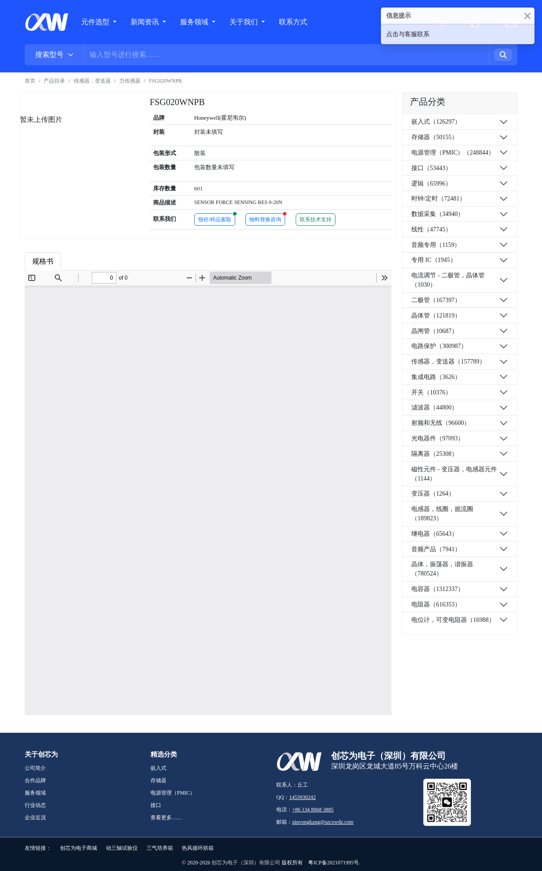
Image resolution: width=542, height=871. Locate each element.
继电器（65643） (434, 533)
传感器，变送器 (92, 81)
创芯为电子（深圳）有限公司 (245, 863)
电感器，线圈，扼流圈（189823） (442, 514)
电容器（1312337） (437, 589)
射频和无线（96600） (440, 423)
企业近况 (35, 817)
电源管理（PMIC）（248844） (452, 152)
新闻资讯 (146, 22)
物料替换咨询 (267, 218)
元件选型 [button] (95, 22)
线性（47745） (431, 229)
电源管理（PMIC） (173, 793)
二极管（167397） (436, 300)
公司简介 (35, 768)
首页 (30, 81)
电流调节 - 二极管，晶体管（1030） (448, 280)
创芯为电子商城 (78, 848)
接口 (156, 805)
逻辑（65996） (431, 183)
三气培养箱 (160, 848)
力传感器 (129, 81)
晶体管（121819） (436, 315)
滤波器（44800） (434, 407)
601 (198, 188)
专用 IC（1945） (433, 260)
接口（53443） (431, 168)
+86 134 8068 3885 (313, 810)
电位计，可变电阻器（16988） (453, 620)
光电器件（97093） (437, 438)
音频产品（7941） (436, 549)
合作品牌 (35, 780)
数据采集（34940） (437, 214)
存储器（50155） (434, 137)
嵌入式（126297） (436, 121)
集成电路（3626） (436, 377)
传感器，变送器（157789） (448, 361)
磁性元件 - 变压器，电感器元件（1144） (454, 474)
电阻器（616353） (436, 604)
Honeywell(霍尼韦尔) (220, 117)
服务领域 (195, 22)
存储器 (158, 780)
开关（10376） (431, 392)
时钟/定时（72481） (438, 198)
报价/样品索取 (216, 218)
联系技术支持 (315, 219)
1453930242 (302, 797)
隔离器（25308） (434, 454)
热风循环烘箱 (198, 848)
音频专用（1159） (435, 245)
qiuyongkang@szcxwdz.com (323, 822)
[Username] (286, 54)
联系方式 (293, 22)
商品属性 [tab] (82, 261)
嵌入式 (158, 768)
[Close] (527, 15)
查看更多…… (166, 817)
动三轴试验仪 (122, 848)
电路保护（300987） (439, 346)
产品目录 (54, 81)
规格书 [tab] (42, 261)
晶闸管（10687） (434, 331)
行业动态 (35, 805)
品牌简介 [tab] (126, 261)
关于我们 (245, 22)
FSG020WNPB (165, 81)
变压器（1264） (433, 493)
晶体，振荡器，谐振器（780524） (442, 569)
